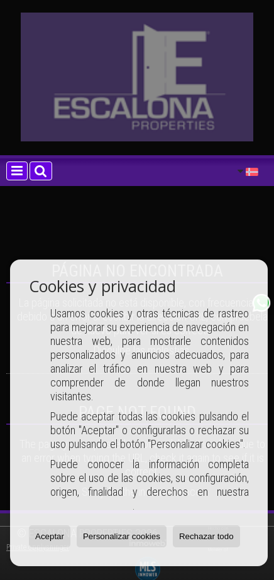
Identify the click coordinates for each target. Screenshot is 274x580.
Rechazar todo (206, 536)
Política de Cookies (91, 505)
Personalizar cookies (121, 536)
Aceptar (49, 536)
